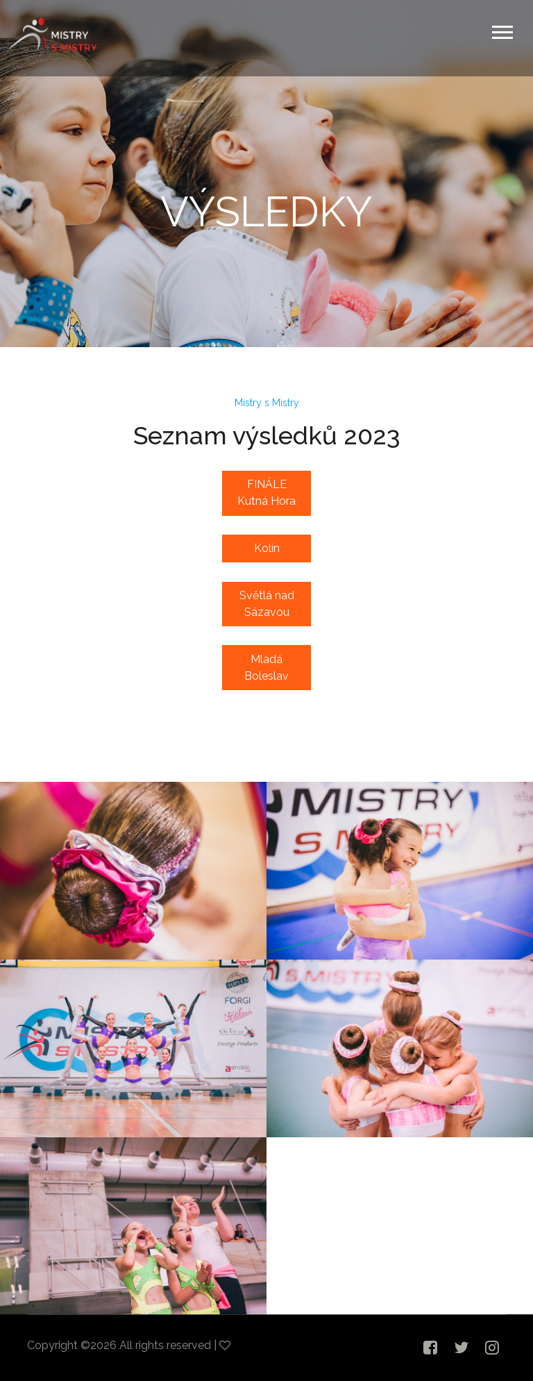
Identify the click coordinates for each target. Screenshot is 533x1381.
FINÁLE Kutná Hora (266, 493)
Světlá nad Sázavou (266, 604)
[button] (501, 29)
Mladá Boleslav (266, 668)
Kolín (267, 548)
